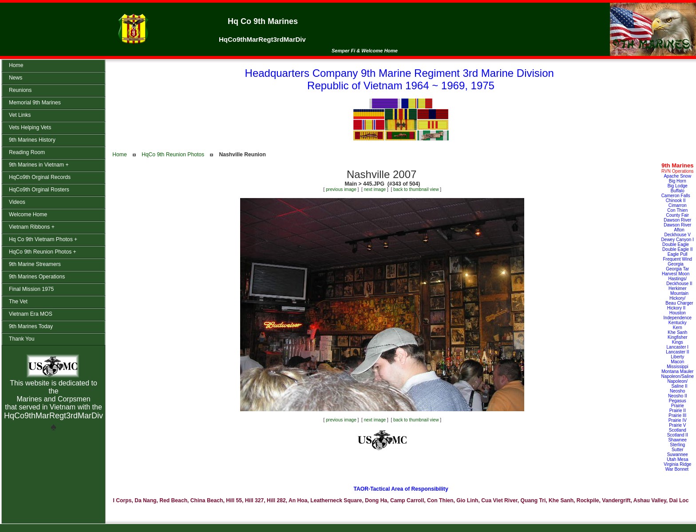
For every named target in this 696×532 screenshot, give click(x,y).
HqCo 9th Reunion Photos (173, 154)
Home (119, 154)
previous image (341, 189)
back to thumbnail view (416, 189)
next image (375, 189)
